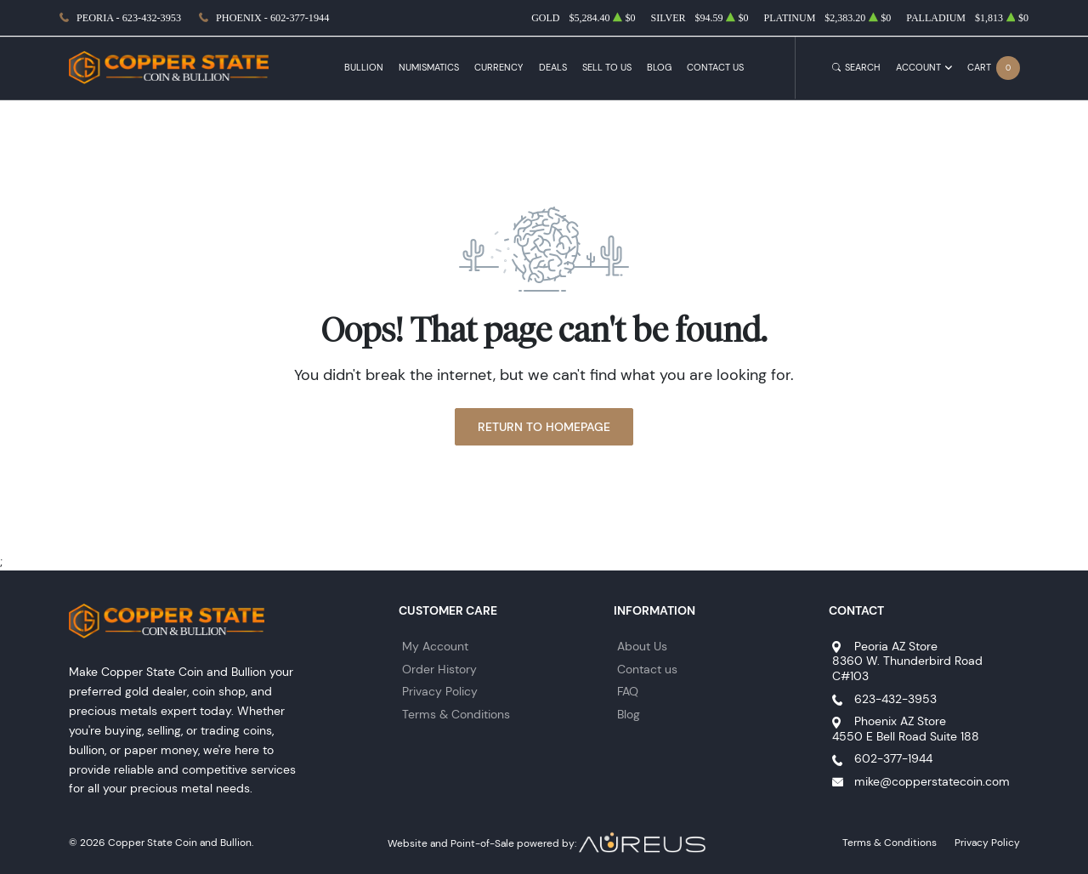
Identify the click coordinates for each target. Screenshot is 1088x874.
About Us (642, 646)
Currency (498, 67)
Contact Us (715, 67)
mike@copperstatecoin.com (932, 781)
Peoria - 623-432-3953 (128, 18)
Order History (439, 669)
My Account (435, 646)
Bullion (363, 67)
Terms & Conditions (456, 714)
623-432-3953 (895, 699)
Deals (553, 67)
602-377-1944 (893, 758)
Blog (659, 67)
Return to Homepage (544, 426)
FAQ (627, 691)
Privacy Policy (440, 691)
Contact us (647, 669)
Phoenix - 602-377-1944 (272, 18)
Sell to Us (607, 67)
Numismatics (429, 67)
